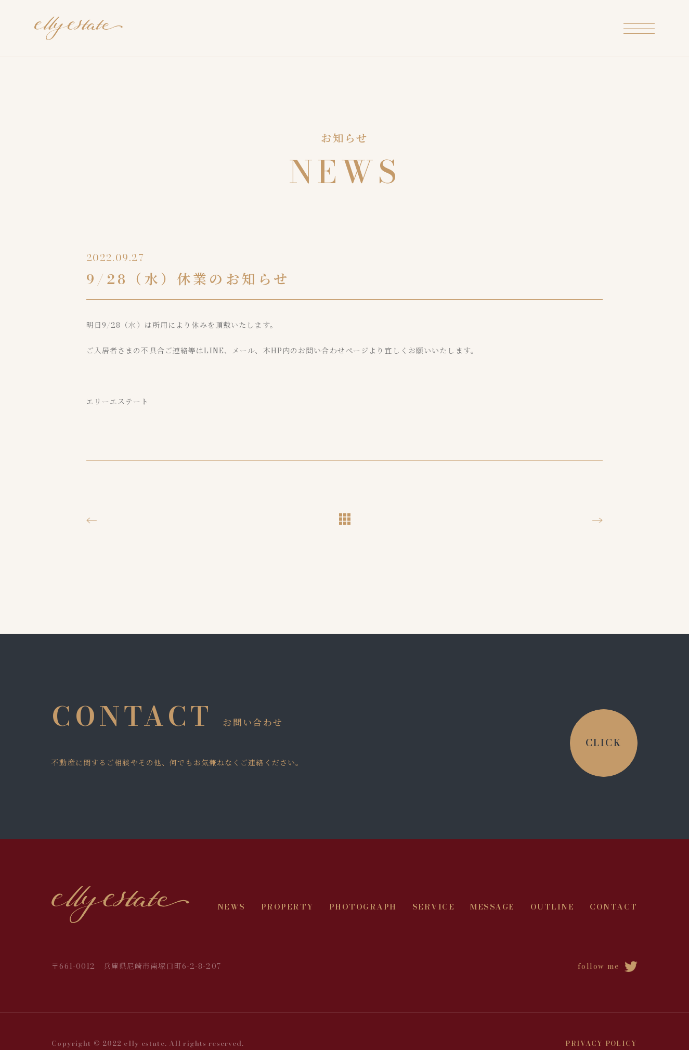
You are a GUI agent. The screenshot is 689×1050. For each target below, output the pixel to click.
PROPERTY (287, 907)
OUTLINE (552, 907)
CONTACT (614, 907)
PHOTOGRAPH (363, 907)
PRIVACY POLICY (601, 1043)
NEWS (231, 907)
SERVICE (433, 907)
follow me (608, 966)
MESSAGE (492, 907)
